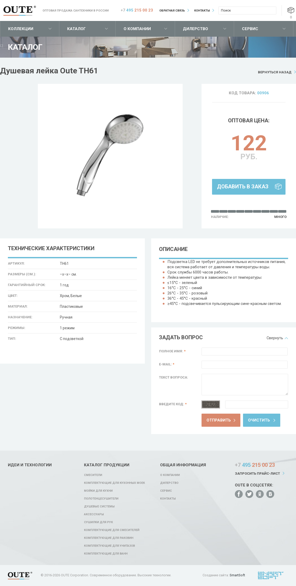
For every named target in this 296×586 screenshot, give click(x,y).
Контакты (202, 10)
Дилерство (195, 28)
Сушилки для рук (98, 522)
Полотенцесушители (101, 498)
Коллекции (20, 28)
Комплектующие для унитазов (109, 545)
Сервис (250, 28)
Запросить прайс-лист (257, 473)
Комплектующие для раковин (108, 538)
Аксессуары (94, 514)
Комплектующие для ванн (106, 553)
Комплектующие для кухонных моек (114, 483)
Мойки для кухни (98, 490)
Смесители (93, 475)
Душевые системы (99, 506)
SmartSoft (237, 575)
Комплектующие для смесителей (111, 530)
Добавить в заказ (242, 186)
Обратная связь (172, 10)
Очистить (259, 420)
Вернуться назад (275, 72)
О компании (137, 28)
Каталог (76, 28)
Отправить (219, 420)
